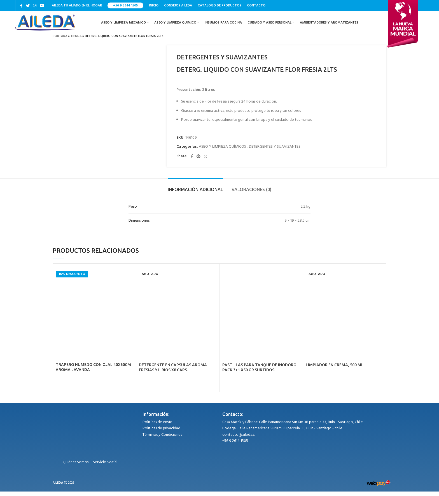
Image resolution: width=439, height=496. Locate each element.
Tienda (76, 40)
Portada (60, 40)
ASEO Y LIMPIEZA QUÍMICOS (222, 151)
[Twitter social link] (27, 6)
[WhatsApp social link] (205, 160)
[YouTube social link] (42, 6)
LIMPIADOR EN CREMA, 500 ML (334, 369)
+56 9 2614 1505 (125, 6)
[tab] (195, 191)
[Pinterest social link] (198, 160)
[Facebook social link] (21, 6)
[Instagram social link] (34, 6)
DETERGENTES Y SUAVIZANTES (274, 151)
